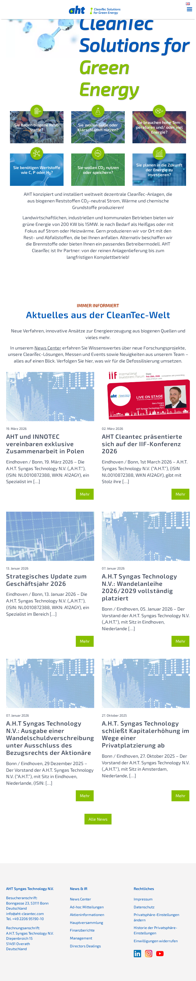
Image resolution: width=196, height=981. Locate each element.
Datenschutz (144, 906)
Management (81, 937)
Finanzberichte (82, 930)
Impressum (143, 898)
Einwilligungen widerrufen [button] (156, 940)
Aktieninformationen (87, 914)
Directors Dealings (85, 945)
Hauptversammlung (86, 922)
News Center (47, 347)
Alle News (98, 818)
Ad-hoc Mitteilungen (87, 906)
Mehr (85, 493)
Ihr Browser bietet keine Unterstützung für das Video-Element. (50, 32)
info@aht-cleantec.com (25, 913)
